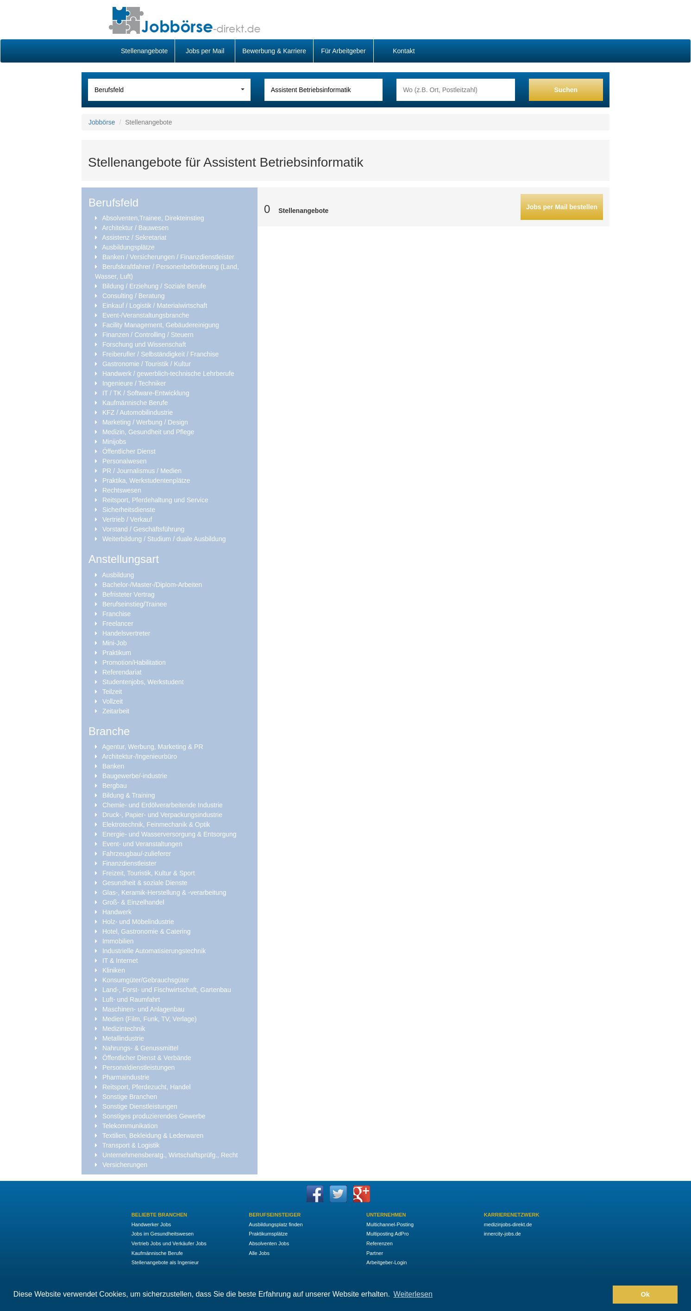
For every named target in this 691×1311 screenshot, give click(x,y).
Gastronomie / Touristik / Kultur (146, 364)
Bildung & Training (128, 795)
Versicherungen (124, 1164)
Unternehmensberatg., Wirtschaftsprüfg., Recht (170, 1155)
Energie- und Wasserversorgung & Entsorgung (169, 834)
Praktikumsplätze (268, 1233)
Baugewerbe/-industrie (134, 776)
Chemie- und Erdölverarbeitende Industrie (162, 805)
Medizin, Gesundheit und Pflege (148, 432)
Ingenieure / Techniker (134, 383)
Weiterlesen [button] (413, 1294)
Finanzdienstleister (129, 863)
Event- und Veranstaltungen (142, 844)
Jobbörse (101, 122)
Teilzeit (112, 691)
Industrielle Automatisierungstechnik (154, 951)
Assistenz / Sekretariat (134, 237)
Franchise (116, 614)
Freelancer (117, 623)
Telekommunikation (130, 1126)
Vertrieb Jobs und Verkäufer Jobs (169, 1243)
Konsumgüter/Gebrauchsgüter (145, 980)
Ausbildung (118, 575)
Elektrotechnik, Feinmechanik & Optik (156, 824)
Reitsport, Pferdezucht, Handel (146, 1087)
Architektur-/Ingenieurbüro (139, 756)
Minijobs (114, 441)
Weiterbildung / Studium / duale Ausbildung (164, 539)
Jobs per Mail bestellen (561, 207)
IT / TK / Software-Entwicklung (145, 393)
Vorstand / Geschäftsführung (143, 529)
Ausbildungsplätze (128, 247)
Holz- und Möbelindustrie (138, 921)
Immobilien (118, 941)
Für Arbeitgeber (343, 51)
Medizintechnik (123, 1028)
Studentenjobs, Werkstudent (143, 682)
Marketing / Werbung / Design (145, 422)
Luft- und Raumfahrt (131, 999)
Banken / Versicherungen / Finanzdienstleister (168, 257)
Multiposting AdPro (387, 1233)
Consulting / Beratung (133, 296)
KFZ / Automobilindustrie (137, 412)
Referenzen (379, 1243)
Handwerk (117, 912)
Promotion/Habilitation (134, 662)
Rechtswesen (121, 490)
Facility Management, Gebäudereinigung (160, 325)
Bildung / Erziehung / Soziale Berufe (154, 286)
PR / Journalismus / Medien (142, 470)
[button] (603, 1295)
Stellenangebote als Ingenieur (165, 1262)
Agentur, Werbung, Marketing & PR (152, 746)
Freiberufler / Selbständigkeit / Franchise (160, 354)
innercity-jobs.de (502, 1233)
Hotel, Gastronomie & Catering (146, 931)
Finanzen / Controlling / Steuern (148, 334)
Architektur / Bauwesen (135, 227)
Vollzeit (112, 701)
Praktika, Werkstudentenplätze (146, 480)
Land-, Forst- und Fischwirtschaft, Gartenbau (166, 989)
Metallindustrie (123, 1038)
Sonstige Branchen (129, 1096)
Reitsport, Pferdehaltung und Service (155, 500)
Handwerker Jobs (151, 1224)
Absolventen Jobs (269, 1243)
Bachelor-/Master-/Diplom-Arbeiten (152, 584)
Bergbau (114, 785)
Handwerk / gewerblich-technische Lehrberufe (168, 373)
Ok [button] (645, 1294)
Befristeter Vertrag (128, 594)
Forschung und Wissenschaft (144, 344)
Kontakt (404, 51)
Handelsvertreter (126, 633)
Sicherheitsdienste (128, 509)
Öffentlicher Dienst (129, 451)
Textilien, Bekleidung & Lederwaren (153, 1135)
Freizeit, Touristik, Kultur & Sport (148, 873)
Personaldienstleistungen (138, 1067)
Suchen (566, 90)
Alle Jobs (259, 1253)
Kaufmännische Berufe (135, 402)
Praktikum (116, 652)
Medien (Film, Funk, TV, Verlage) (149, 1019)
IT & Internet (120, 960)
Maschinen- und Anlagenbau (143, 1009)
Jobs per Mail (205, 51)
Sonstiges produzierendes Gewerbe (154, 1116)
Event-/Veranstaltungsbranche (145, 315)
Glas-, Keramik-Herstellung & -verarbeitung (164, 892)
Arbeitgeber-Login (386, 1262)
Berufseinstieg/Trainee (134, 604)
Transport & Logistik (131, 1145)
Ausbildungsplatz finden (275, 1224)
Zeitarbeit (115, 711)
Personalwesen (124, 461)
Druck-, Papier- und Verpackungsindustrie (162, 814)
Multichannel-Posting (390, 1224)
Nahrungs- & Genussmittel (140, 1048)
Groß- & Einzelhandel (133, 902)
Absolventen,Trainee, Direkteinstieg (153, 218)
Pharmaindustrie (126, 1077)
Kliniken (113, 970)
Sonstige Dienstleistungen (139, 1106)
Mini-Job (114, 643)
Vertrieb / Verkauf (127, 519)
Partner (374, 1253)
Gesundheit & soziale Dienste (145, 882)
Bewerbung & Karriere (274, 51)
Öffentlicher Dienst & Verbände (146, 1057)
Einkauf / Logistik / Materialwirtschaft (154, 305)
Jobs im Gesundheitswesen (163, 1233)
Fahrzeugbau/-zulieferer (136, 853)
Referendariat (122, 672)
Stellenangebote (144, 51)
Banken (113, 766)
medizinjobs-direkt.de (508, 1224)
